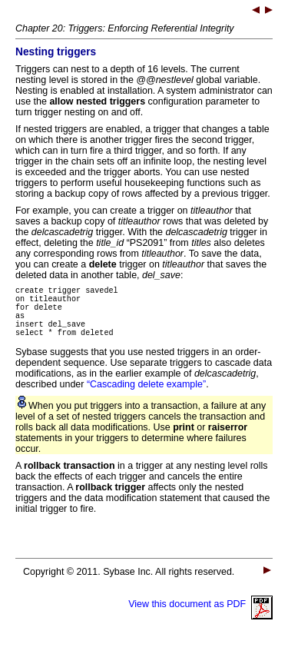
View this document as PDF (200, 618)
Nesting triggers (55, 52)
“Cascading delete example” (146, 398)
